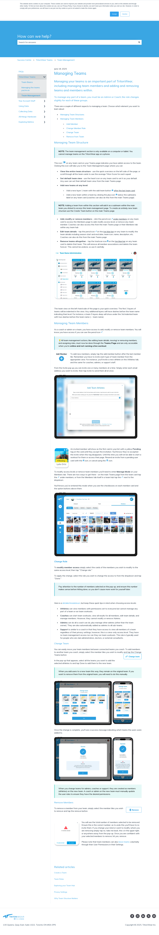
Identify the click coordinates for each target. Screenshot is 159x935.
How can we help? (34, 36)
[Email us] (154, 916)
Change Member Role (76, 128)
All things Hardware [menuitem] (27, 116)
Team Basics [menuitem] (27, 82)
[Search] (139, 42)
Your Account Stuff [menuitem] (27, 101)
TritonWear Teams (44, 60)
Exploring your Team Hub (64, 885)
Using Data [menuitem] (24, 106)
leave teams (124, 842)
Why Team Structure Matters (66, 898)
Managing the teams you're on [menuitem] (30, 88)
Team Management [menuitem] (30, 95)
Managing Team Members (71, 119)
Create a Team (60, 873)
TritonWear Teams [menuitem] (27, 77)
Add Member (72, 124)
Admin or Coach (112, 97)
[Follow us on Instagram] (138, 916)
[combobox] (77, 42)
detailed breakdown (71, 603)
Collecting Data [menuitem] (25, 111)
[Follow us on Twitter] (149, 916)
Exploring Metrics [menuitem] (26, 122)
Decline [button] (124, 14)
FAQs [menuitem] (21, 71)
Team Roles (59, 879)
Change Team (72, 132)
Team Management (66, 60)
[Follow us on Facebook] (132, 916)
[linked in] (143, 916)
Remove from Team (75, 136)
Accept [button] (114, 14)
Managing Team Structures (72, 114)
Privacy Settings (60, 892)
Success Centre (24, 60)
